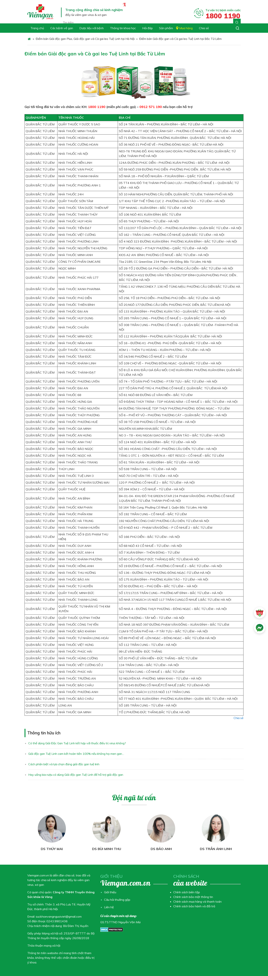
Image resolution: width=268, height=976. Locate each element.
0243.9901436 (57, 921)
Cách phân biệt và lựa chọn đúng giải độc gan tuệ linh (63, 764)
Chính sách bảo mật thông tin (193, 897)
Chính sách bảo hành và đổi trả (194, 906)
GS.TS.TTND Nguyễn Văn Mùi (120, 922)
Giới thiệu (110, 892)
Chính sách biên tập (186, 892)
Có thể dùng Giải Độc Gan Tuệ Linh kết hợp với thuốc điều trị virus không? (77, 743)
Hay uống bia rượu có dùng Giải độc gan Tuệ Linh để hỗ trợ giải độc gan (75, 774)
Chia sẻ (238, 718)
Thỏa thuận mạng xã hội (43, 945)
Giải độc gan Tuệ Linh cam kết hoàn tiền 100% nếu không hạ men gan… (76, 754)
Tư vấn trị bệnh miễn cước (223, 13)
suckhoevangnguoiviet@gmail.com (59, 916)
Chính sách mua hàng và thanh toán (197, 901)
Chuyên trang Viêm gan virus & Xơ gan (40, 11)
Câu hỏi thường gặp (117, 900)
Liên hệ (109, 907)
